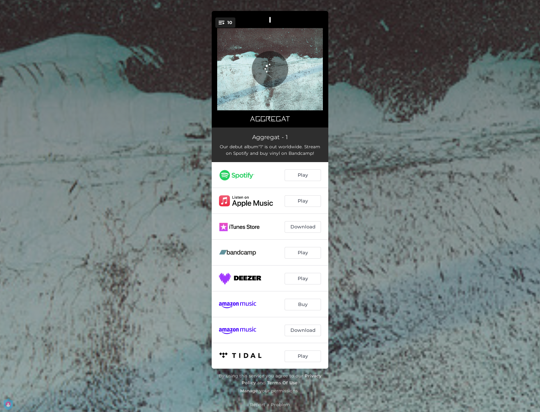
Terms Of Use (282, 382)
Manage (249, 390)
